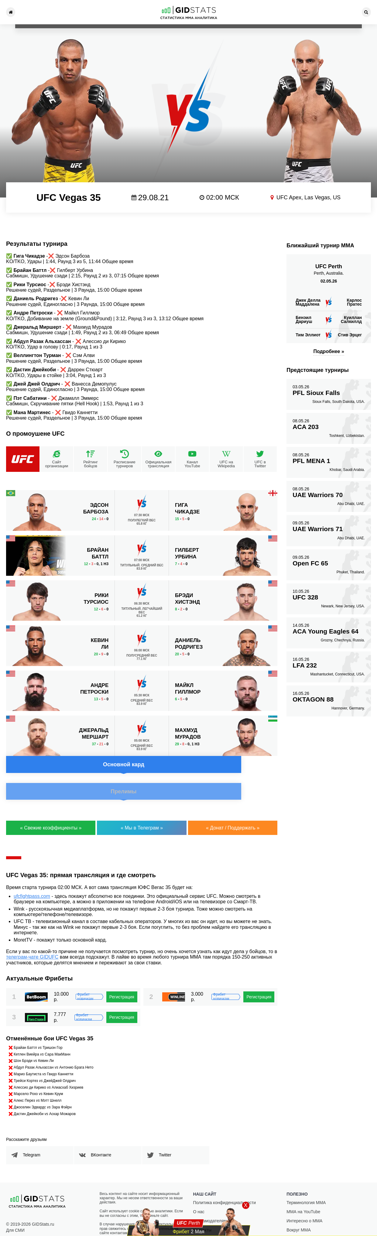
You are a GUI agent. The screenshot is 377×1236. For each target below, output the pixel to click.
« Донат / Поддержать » (232, 808)
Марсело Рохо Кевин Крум (38, 1075)
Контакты (337, 12)
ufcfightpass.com (32, 877)
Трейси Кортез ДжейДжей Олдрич (45, 1061)
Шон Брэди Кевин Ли (34, 1042)
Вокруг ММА (298, 1210)
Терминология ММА (306, 1183)
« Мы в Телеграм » (142, 808)
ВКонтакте (105, 1135)
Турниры (37, 12)
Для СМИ (15, 1211)
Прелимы (212, 501)
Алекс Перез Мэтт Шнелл (37, 1081)
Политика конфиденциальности (224, 1183)
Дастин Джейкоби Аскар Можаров (45, 1095)
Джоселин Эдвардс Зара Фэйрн (43, 1088)
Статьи (250, 12)
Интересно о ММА (304, 1201)
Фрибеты (293, 12)
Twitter (169, 1135)
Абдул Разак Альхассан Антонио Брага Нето (53, 1048)
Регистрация (121, 977)
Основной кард (71, 501)
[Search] (366, 12)
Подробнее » (328, 351)
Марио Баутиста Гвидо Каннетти (43, 1055)
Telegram (36, 1135)
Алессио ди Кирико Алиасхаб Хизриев (48, 1068)
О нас (198, 1192)
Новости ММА (80, 12)
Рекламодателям (210, 1201)
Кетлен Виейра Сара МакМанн (42, 1035)
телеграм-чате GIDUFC (32, 937)
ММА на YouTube (303, 1192)
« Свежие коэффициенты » (50, 808)
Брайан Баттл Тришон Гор (38, 1028)
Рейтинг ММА (123, 12)
